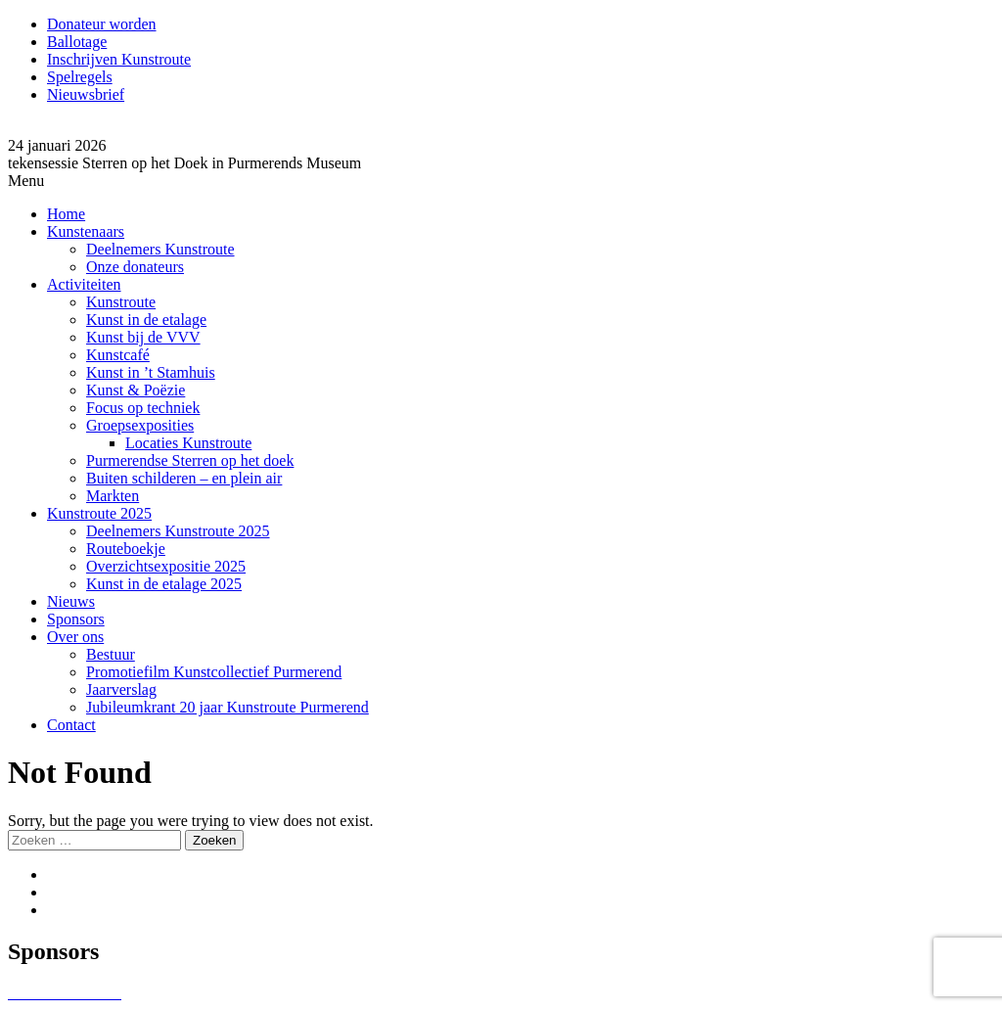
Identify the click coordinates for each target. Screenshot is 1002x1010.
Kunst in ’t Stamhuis (150, 372)
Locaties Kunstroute (188, 443)
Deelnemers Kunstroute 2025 (178, 531)
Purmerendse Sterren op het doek (190, 460)
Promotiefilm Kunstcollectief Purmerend (214, 672)
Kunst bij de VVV (143, 337)
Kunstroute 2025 (99, 513)
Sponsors (76, 619)
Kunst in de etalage (146, 319)
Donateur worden (102, 24)
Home (66, 214)
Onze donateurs (135, 266)
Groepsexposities (140, 425)
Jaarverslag (121, 689)
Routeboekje (125, 548)
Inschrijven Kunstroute (119, 59)
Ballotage (77, 41)
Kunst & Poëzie (135, 390)
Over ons (75, 636)
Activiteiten (84, 284)
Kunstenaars (85, 231)
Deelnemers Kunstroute (160, 249)
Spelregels (80, 77)
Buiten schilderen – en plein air (184, 478)
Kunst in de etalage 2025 (164, 583)
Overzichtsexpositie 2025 (166, 566)
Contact (71, 724)
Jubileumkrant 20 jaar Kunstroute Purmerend (227, 707)
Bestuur (110, 654)
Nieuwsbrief (85, 94)
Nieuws (71, 601)
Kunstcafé (118, 354)
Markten (112, 495)
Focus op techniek (143, 407)
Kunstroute (121, 302)
